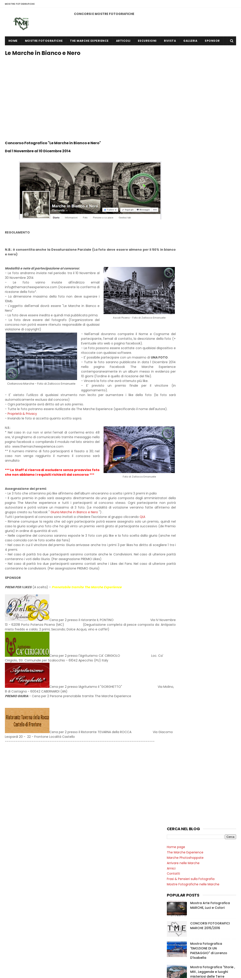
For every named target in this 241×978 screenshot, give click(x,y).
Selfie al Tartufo (179, 294)
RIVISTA (170, 41)
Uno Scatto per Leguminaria (188, 345)
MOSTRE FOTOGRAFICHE (20, 4)
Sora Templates (32, 972)
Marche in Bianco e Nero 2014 (189, 243)
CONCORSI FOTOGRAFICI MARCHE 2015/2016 (210, 149)
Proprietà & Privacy (22, 433)
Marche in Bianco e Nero (185, 313)
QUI (142, 546)
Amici (171, 92)
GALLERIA (190, 41)
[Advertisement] (86, 68)
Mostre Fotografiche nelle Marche (193, 108)
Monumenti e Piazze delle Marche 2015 (197, 253)
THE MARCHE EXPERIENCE (89, 41)
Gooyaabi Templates (82, 972)
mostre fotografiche (184, 396)
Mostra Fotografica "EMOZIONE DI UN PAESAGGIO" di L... (203, 436)
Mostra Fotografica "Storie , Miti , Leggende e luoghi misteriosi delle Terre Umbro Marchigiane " (212, 197)
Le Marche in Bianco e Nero (190, 355)
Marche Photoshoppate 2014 (189, 238)
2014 (176, 459)
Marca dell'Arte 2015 (182, 259)
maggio (182, 446)
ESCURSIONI (147, 41)
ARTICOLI (123, 41)
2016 (176, 414)
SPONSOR (212, 41)
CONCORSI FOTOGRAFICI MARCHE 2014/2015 (197, 957)
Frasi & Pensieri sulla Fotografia (190, 102)
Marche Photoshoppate (185, 81)
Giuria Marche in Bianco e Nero (119, 541)
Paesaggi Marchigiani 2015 (187, 264)
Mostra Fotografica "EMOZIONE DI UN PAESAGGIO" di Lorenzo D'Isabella (208, 174)
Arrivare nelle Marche (183, 86)
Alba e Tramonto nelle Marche (190, 324)
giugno (181, 419)
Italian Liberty (177, 288)
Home (13, 41)
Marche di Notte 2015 (183, 269)
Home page (176, 71)
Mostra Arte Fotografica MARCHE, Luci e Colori (210, 128)
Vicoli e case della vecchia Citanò (193, 334)
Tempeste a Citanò (182, 329)
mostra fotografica (183, 388)
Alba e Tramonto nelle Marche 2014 (194, 248)
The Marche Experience (185, 76)
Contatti (173, 97)
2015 (176, 453)
